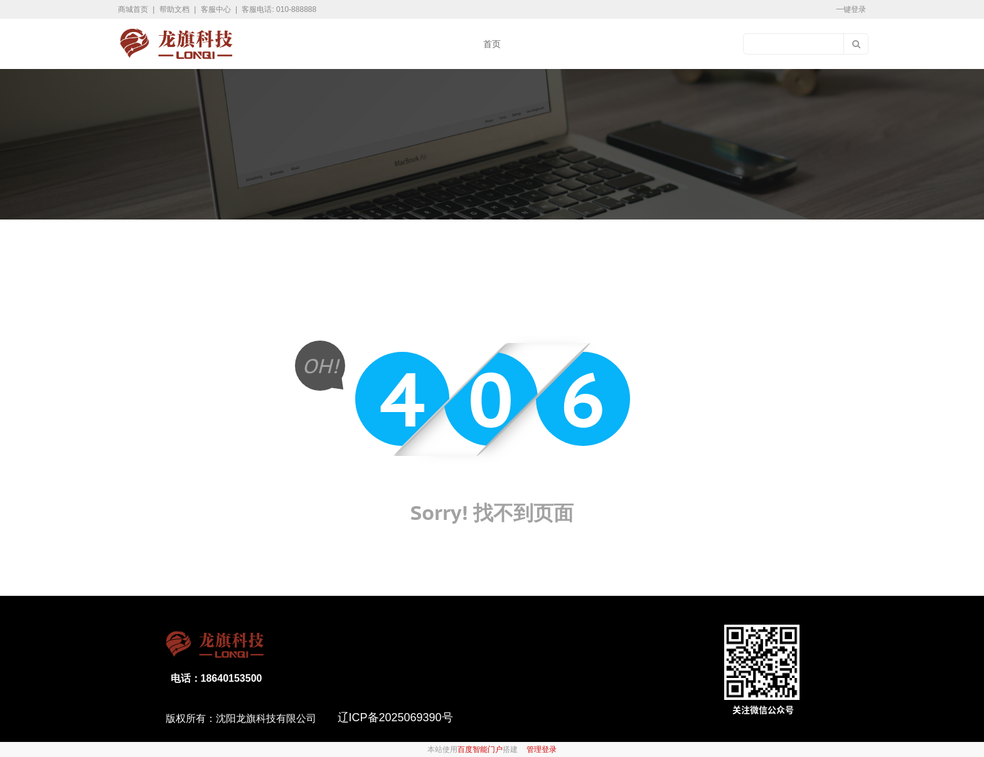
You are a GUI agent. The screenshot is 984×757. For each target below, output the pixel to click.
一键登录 (851, 9)
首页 (492, 44)
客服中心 (217, 9)
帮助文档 (175, 9)
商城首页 (134, 9)
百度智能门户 (480, 749)
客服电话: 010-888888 (279, 9)
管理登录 (542, 749)
